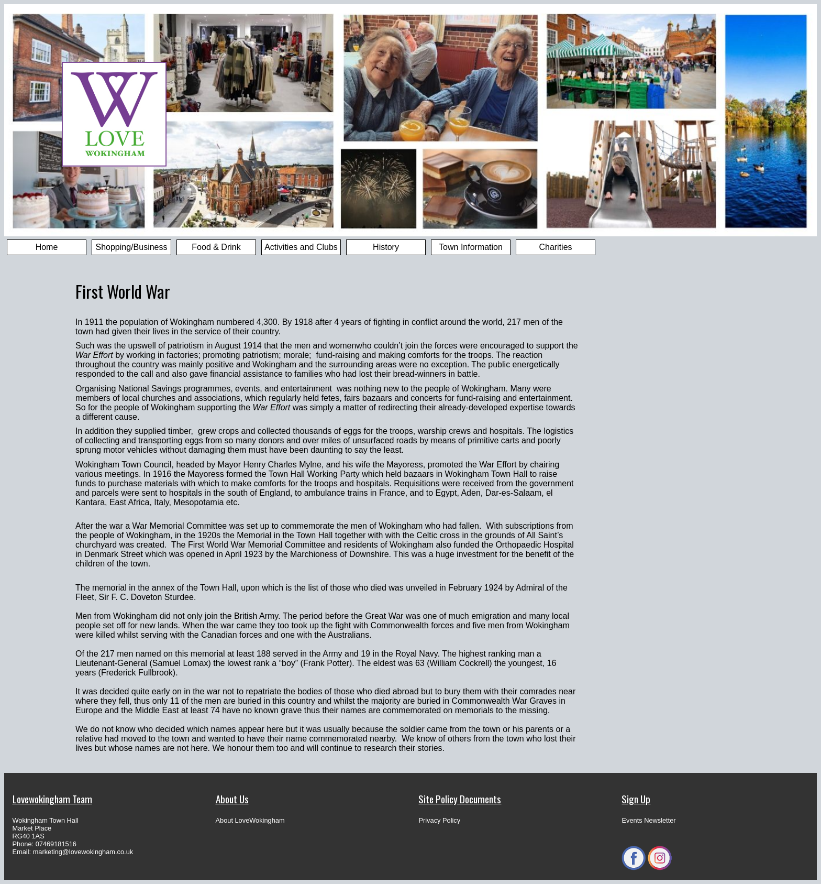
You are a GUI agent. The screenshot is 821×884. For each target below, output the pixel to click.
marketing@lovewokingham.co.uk (83, 852)
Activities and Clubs (301, 247)
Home (47, 247)
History (386, 247)
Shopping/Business (132, 247)
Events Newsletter (648, 820)
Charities (555, 247)
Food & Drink (216, 247)
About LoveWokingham (250, 820)
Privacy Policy (439, 820)
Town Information (471, 247)
